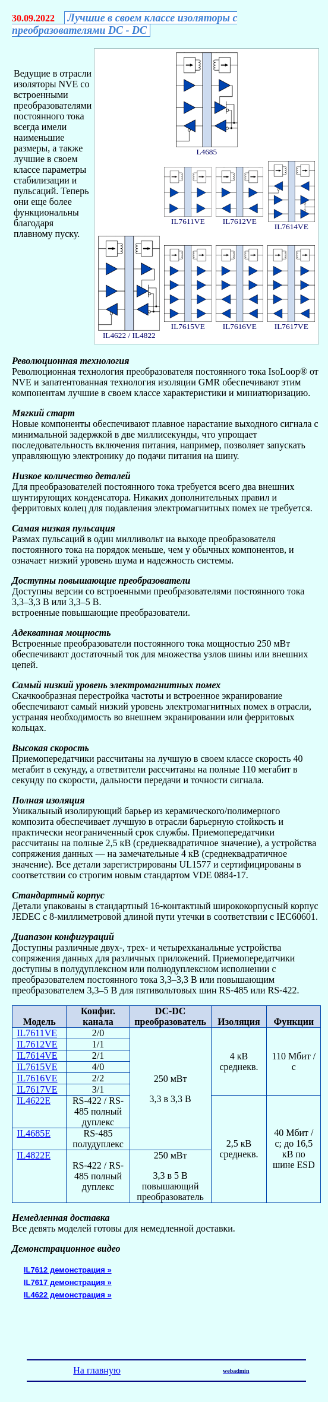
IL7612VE (37, 1044)
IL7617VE (37, 1089)
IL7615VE (37, 1067)
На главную (97, 1370)
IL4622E (34, 1101)
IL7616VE (37, 1078)
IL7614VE (37, 1055)
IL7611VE (37, 1033)
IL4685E (34, 1133)
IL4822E (34, 1155)
